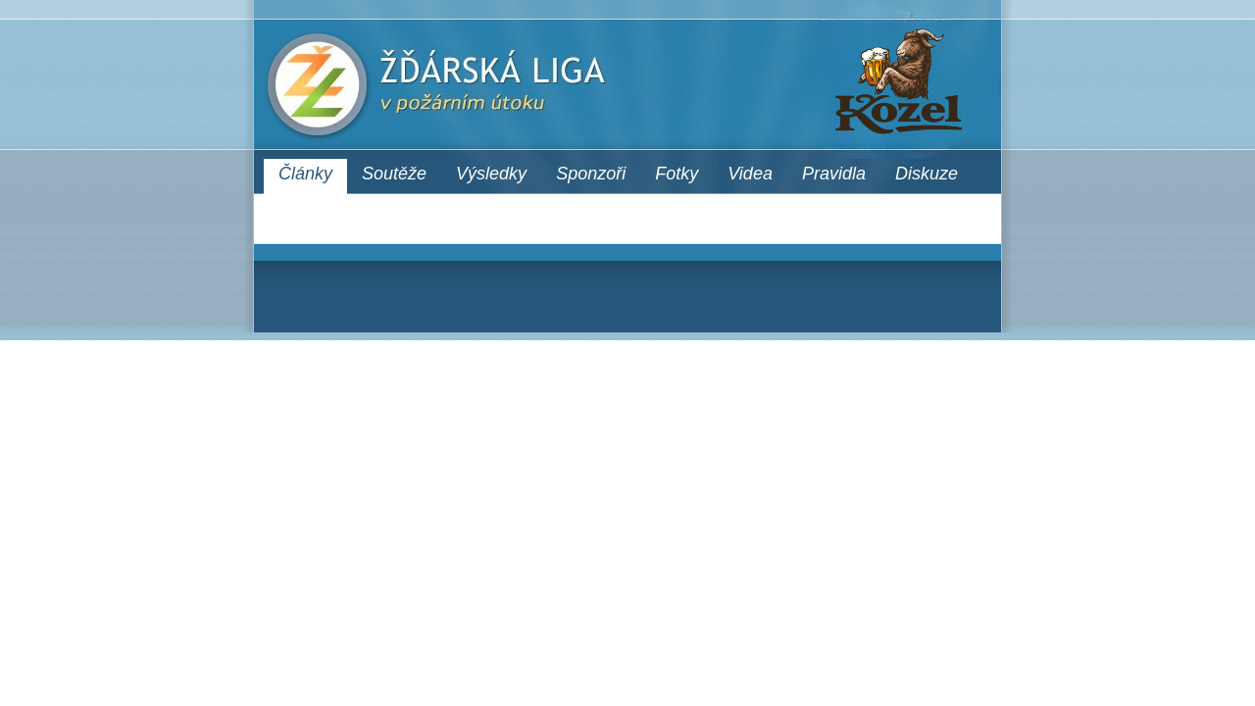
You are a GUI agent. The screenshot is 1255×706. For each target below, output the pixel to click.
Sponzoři (591, 173)
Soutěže (394, 173)
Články (305, 173)
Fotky (676, 173)
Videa (750, 173)
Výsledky (491, 173)
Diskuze (926, 173)
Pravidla (834, 173)
